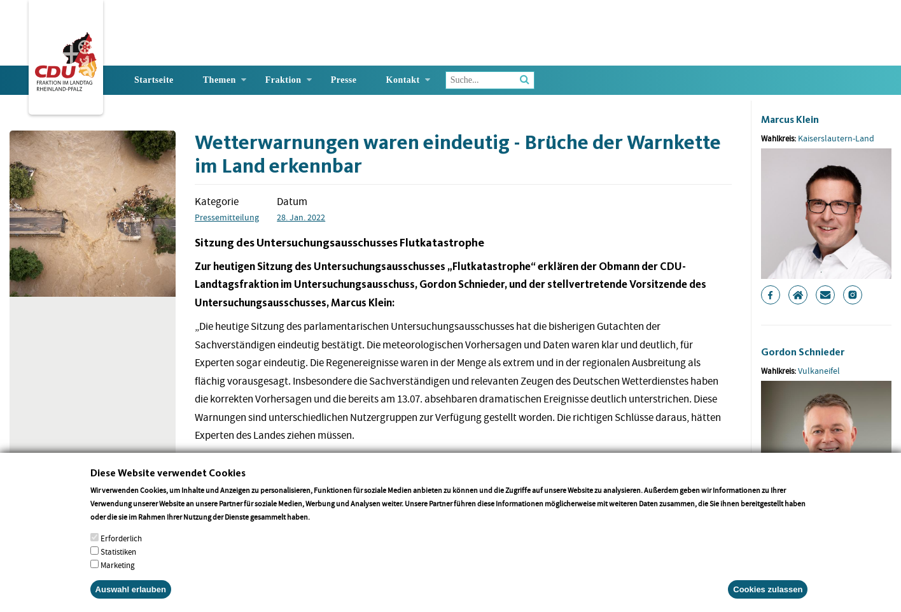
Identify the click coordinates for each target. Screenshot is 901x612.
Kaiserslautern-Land (836, 138)
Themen (219, 80)
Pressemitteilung (227, 217)
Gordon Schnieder (802, 352)
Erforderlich (121, 545)
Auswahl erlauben (130, 596)
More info (328, 523)
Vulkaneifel (819, 370)
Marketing (118, 572)
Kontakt (403, 80)
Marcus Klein (790, 119)
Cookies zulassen (767, 596)
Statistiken (118, 558)
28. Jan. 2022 (301, 217)
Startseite (154, 80)
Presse (344, 80)
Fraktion (283, 80)
